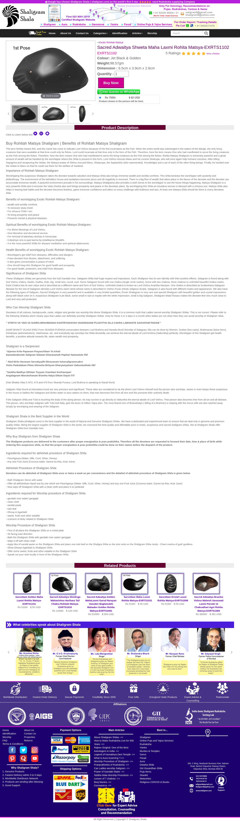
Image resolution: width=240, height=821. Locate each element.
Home (52, 33)
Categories (100, 33)
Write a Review (213, 54)
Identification (119, 33)
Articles (137, 33)
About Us (65, 33)
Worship (152, 33)
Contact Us (82, 33)
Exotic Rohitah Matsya (111, 42)
